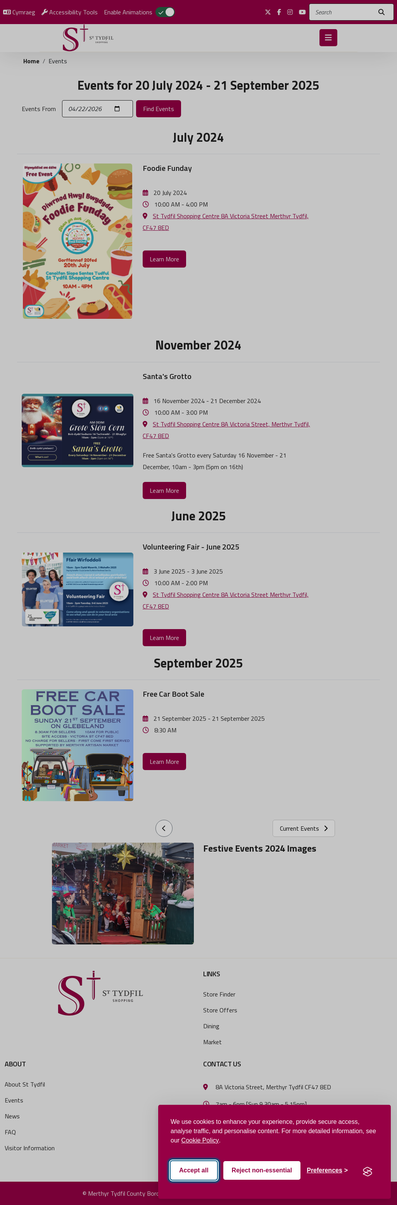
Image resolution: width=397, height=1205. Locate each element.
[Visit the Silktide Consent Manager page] (367, 1170)
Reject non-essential (262, 1170)
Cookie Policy (200, 1140)
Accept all (194, 1170)
